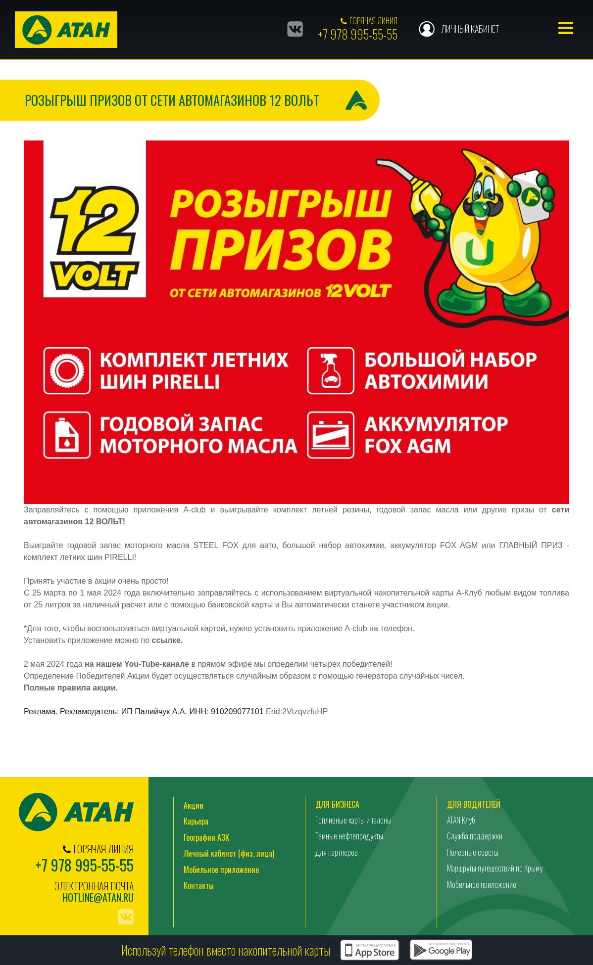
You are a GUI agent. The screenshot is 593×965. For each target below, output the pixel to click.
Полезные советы (472, 852)
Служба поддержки (474, 836)
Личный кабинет (470, 28)
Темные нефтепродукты (349, 836)
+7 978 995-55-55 (357, 34)
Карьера (196, 821)
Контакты (199, 885)
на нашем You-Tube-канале (137, 664)
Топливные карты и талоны (353, 820)
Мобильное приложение (221, 869)
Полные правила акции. (71, 688)
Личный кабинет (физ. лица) (229, 853)
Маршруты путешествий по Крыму (495, 868)
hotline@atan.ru (98, 897)
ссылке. (168, 640)
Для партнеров (336, 852)
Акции (193, 805)
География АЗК (206, 837)
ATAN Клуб (461, 820)
